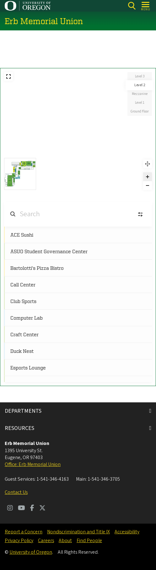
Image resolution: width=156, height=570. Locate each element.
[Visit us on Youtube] (21, 508)
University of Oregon (30, 552)
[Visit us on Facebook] (32, 508)
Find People (89, 540)
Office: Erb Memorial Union (33, 464)
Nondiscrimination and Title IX (78, 531)
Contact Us (16, 492)
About (65, 540)
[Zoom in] (147, 176)
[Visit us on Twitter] (42, 508)
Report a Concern (23, 531)
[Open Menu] (145, 5)
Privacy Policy (19, 540)
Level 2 (139, 85)
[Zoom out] (147, 185)
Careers (46, 540)
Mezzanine (140, 94)
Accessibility (127, 531)
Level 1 (139, 102)
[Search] (132, 6)
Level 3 (139, 76)
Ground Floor (140, 111)
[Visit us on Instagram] (10, 508)
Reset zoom (147, 163)
